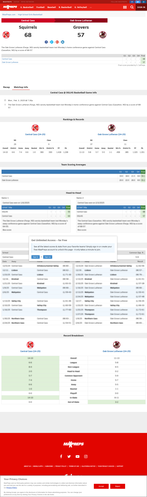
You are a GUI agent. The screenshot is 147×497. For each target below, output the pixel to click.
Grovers (81, 27)
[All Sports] (90, 7)
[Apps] (124, 7)
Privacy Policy (60, 466)
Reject (117, 486)
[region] (73, 486)
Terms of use (74, 466)
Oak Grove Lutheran (81, 20)
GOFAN (16, 2)
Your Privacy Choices (106, 466)
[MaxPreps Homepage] (73, 444)
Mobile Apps (38, 466)
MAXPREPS (7, 2)
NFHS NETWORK (27, 2)
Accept (101, 486)
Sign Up (48, 257)
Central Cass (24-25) (35, 134)
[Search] (132, 7)
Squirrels (28, 27)
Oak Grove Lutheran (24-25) (112, 134)
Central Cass (28, 20)
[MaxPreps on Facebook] (132, 1)
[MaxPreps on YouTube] (77, 456)
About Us (27, 466)
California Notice (88, 466)
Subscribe (49, 466)
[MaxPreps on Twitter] (138, 1)
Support (120, 466)
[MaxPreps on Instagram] (143, 1)
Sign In (35, 257)
